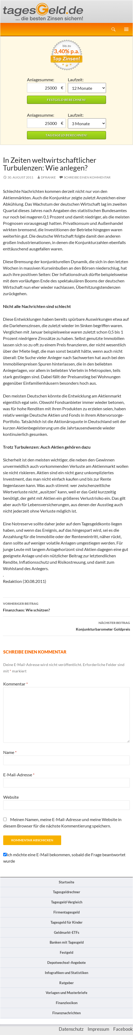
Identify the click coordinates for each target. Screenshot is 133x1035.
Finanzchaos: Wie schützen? (66, 606)
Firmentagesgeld (66, 912)
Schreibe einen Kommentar (87, 177)
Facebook (123, 1029)
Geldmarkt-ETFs (66, 932)
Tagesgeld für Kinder (66, 922)
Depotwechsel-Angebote (66, 962)
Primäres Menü (126, 29)
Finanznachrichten (66, 1013)
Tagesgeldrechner (66, 892)
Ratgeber (66, 983)
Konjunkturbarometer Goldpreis (66, 625)
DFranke (48, 177)
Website (11, 796)
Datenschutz (71, 1029)
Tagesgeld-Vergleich (66, 902)
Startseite (66, 882)
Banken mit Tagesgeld (67, 942)
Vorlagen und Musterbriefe (66, 993)
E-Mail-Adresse (18, 774)
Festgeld (66, 952)
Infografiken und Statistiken (66, 973)
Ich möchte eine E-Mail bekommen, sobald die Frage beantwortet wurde (64, 857)
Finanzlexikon (66, 1003)
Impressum (98, 1029)
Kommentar (15, 683)
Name (10, 752)
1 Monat (87, 88)
